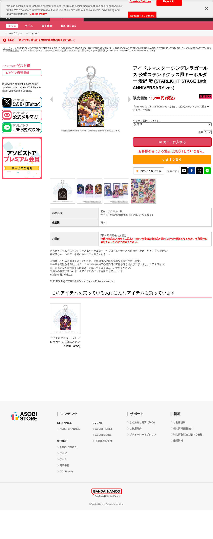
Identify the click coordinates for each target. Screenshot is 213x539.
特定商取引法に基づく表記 (187, 434)
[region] (106, 9)
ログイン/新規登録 (17, 72)
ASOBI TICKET (103, 429)
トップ (6, 48)
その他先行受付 (103, 441)
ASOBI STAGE (103, 435)
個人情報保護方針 (183, 428)
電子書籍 (47, 25)
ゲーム (29, 25)
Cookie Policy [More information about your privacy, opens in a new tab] (38, 13)
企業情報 (178, 440)
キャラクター (15, 33)
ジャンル (33, 33)
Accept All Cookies (142, 15)
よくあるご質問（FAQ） (142, 422)
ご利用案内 (135, 428)
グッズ (12, 25)
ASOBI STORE (68, 447)
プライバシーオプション (142, 434)
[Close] (206, 8)
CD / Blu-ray (68, 25)
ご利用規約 (179, 422)
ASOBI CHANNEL (70, 429)
